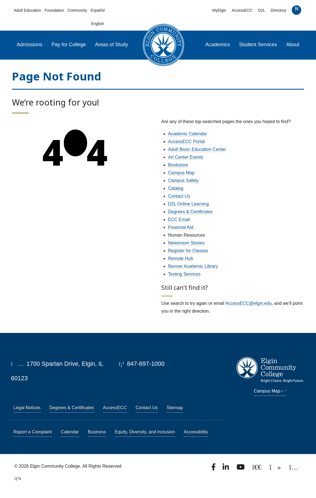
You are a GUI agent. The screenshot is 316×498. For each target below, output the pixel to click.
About (292, 44)
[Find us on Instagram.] (294, 468)
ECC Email (179, 219)
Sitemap (175, 407)
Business (97, 432)
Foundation (54, 10)
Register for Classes (188, 250)
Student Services (258, 44)
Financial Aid (180, 227)
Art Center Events (185, 157)
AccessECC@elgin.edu (248, 303)
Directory (278, 10)
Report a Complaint (32, 432)
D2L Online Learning (188, 204)
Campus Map (181, 172)
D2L (261, 10)
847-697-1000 (141, 363)
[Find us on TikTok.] (276, 468)
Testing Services (184, 274)
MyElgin (219, 10)
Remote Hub (180, 258)
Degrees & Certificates (190, 211)
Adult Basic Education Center (197, 149)
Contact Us (179, 196)
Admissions (29, 44)
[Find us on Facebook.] (214, 468)
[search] (296, 11)
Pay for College (69, 44)
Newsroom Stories (186, 243)
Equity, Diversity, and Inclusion (145, 432)
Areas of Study (111, 44)
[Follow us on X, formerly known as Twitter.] (257, 468)
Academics (217, 44)
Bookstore (178, 165)
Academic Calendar (187, 133)
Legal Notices (26, 407)
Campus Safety (183, 180)
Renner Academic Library (193, 266)
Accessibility (196, 432)
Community (77, 10)
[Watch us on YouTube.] (241, 468)
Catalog (175, 188)
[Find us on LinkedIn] (226, 468)
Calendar (70, 432)
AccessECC (242, 10)
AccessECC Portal (186, 141)
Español (98, 10)
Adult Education (27, 10)
